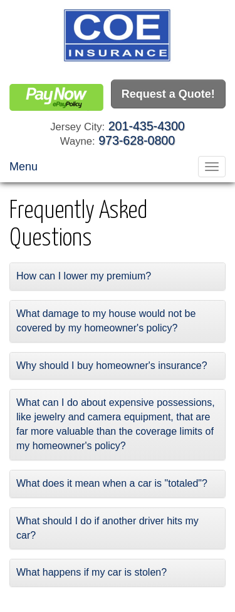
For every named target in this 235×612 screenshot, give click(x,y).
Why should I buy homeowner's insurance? (111, 365)
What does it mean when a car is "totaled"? (111, 483)
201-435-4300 (146, 126)
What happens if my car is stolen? (91, 572)
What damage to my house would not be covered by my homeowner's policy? (106, 320)
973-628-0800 (136, 140)
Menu (23, 166)
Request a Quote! (168, 94)
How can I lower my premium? (83, 276)
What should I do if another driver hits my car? (107, 528)
